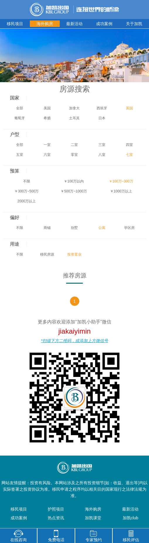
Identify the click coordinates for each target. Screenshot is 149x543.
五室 (19, 155)
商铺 (47, 228)
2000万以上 (26, 201)
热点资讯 (56, 518)
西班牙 (102, 108)
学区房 (129, 228)
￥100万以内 (74, 181)
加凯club (130, 518)
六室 (47, 155)
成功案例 (104, 23)
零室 (74, 155)
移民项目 (15, 23)
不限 (26, 181)
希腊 (47, 118)
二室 (74, 145)
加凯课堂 (93, 518)
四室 (129, 145)
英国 (129, 108)
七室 (129, 155)
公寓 (101, 228)
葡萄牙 (19, 118)
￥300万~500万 (26, 191)
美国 (47, 108)
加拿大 (74, 108)
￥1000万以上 (121, 191)
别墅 (74, 228)
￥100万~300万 (121, 181)
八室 (101, 155)
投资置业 (74, 254)
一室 (47, 145)
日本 (101, 118)
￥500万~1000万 (74, 191)
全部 (19, 108)
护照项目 (56, 509)
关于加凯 (134, 23)
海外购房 (45, 23)
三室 (101, 145)
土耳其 (74, 118)
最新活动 (74, 23)
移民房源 (47, 254)
